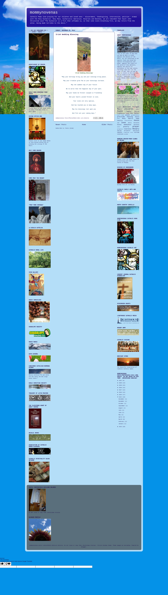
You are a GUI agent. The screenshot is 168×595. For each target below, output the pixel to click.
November (122, 401)
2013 (120, 426)
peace (118, 126)
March (121, 419)
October (121, 403)
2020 (120, 383)
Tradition (126, 132)
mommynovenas (44, 12)
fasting (136, 111)
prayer (136, 127)
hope (137, 118)
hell (118, 118)
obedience (127, 124)
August (121, 408)
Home (84, 125)
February (122, 421)
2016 (120, 392)
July (120, 410)
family (128, 111)
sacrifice (136, 130)
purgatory (120, 129)
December (122, 399)
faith (120, 111)
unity (131, 132)
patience (136, 124)
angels (119, 107)
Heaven (137, 116)
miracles (136, 122)
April (121, 417)
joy (118, 122)
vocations (120, 134)
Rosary (136, 129)
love (123, 123)
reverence (127, 129)
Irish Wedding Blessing (67, 35)
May (120, 414)
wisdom (126, 134)
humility (120, 120)
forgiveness (121, 113)
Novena (119, 124)
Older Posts (107, 125)
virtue (136, 132)
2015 (120, 394)
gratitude (121, 117)
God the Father (132, 113)
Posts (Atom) (69, 128)
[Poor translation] (7, 564)
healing (130, 117)
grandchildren (135, 115)
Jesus (136, 120)
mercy (130, 122)
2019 (120, 385)
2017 (120, 390)
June (120, 412)
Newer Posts (61, 125)
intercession (128, 120)
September (122, 405)
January (121, 423)
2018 (120, 387)
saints (119, 132)
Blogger (83, 547)
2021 (120, 380)
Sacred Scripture (123, 130)
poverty (126, 126)
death (137, 109)
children (128, 109)
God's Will (120, 115)
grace (127, 115)
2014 (120, 397)
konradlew (127, 545)
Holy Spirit (127, 118)
